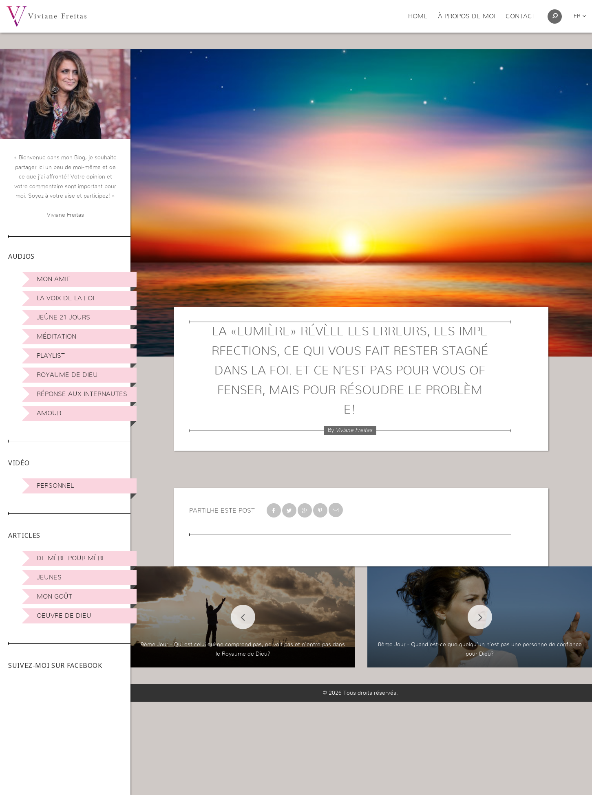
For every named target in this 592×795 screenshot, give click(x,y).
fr (580, 16)
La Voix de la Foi (65, 298)
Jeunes (49, 577)
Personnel (55, 485)
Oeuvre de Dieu (64, 615)
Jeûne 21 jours (63, 317)
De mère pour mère (71, 558)
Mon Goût (54, 596)
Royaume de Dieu (67, 375)
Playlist (51, 355)
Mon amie (54, 279)
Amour (49, 413)
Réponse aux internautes (82, 394)
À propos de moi (466, 16)
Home (418, 16)
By (350, 430)
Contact (521, 16)
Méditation (56, 336)
